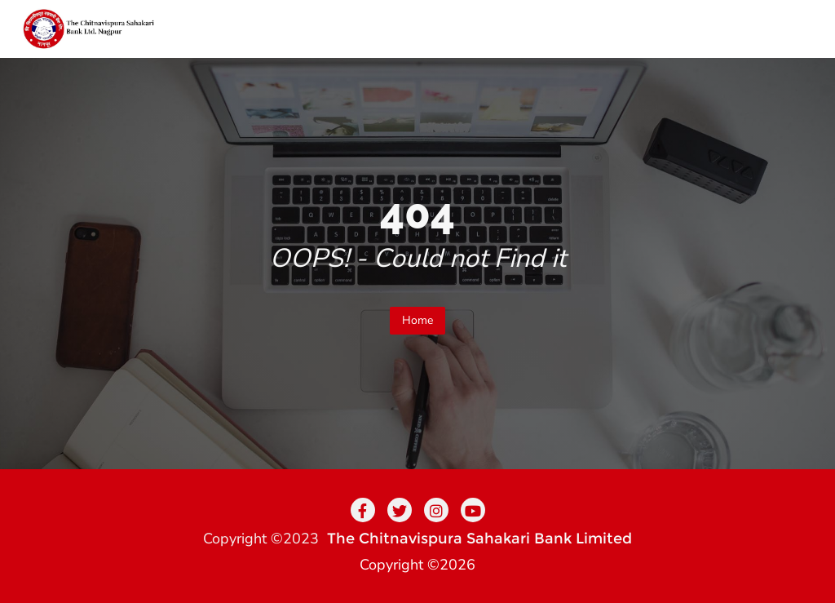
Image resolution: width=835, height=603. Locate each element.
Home (417, 320)
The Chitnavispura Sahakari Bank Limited (479, 539)
